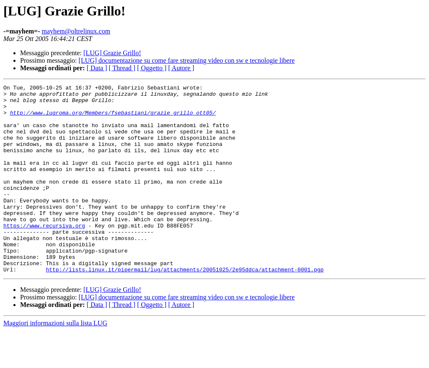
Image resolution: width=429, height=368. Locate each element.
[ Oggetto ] (151, 68)
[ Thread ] (122, 68)
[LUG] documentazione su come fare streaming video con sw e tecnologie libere (187, 60)
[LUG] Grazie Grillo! (112, 52)
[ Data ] (97, 68)
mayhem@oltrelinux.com (76, 31)
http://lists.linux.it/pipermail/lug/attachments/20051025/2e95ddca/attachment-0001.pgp (184, 307)
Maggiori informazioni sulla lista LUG (55, 360)
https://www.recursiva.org (44, 254)
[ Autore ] (181, 68)
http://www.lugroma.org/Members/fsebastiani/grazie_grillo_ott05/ (113, 119)
